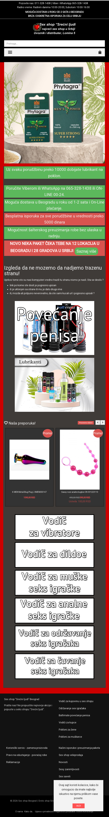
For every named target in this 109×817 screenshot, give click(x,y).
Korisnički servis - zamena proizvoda (26, 747)
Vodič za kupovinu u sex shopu (76, 701)
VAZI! (78, 806)
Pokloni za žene (67, 729)
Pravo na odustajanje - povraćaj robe (26, 754)
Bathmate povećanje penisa (74, 715)
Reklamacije (13, 762)
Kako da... (28, 811)
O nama (19, 811)
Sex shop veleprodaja (71, 754)
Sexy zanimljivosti (69, 769)
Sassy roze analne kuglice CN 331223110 (79, 492)
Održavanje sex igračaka (72, 708)
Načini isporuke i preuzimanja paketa (79, 747)
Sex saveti (64, 776)
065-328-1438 (80, 3)
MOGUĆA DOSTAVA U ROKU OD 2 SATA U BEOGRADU (54, 11)
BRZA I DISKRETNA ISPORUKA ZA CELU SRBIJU (54, 15)
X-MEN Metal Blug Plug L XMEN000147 (29, 492)
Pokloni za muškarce (70, 736)
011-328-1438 (43, 3)
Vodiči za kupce (67, 722)
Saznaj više (86, 251)
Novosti (63, 762)
